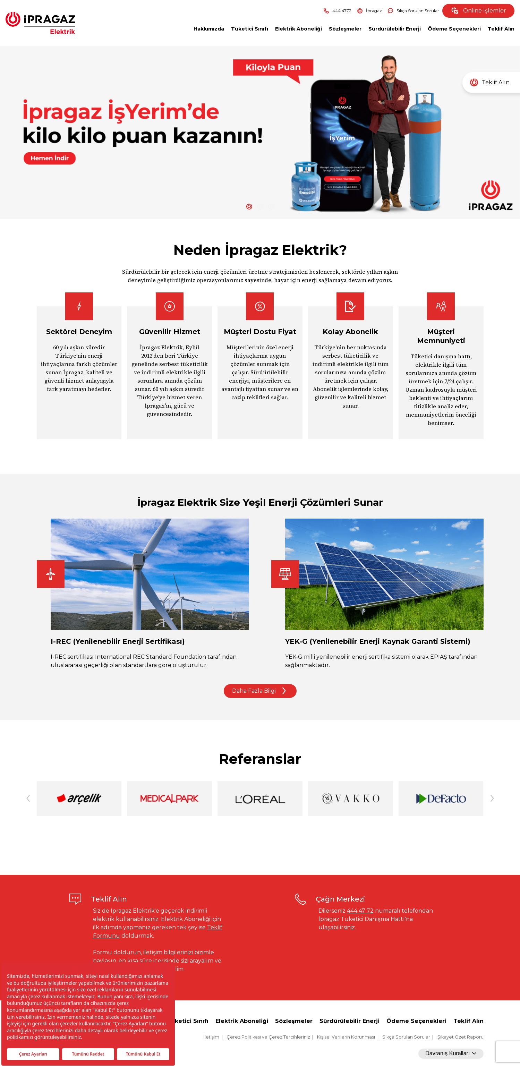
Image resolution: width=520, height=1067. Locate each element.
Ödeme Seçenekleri (454, 29)
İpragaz (369, 11)
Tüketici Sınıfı (249, 29)
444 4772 (337, 11)
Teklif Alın (501, 29)
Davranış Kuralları (450, 1053)
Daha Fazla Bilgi (260, 691)
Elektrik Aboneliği (298, 29)
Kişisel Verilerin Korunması (346, 1037)
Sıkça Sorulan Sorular (413, 11)
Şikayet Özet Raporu (460, 1037)
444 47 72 (360, 910)
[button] (492, 798)
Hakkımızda (209, 29)
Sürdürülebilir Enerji (394, 29)
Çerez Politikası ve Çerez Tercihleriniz (268, 1037)
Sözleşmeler (345, 29)
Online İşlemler (478, 11)
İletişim (211, 1037)
